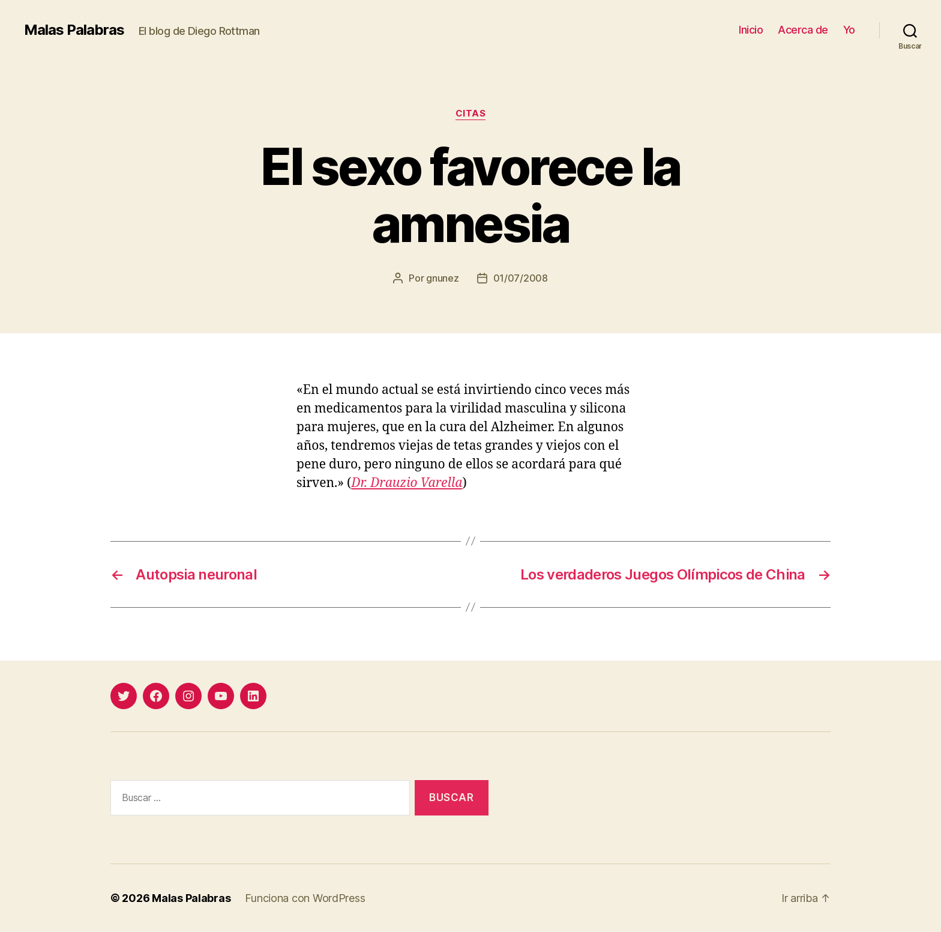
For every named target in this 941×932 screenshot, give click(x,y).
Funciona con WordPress (305, 898)
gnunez (442, 278)
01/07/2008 (520, 278)
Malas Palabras (74, 30)
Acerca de (803, 29)
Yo (849, 29)
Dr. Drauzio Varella (406, 483)
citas (470, 113)
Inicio (751, 29)
